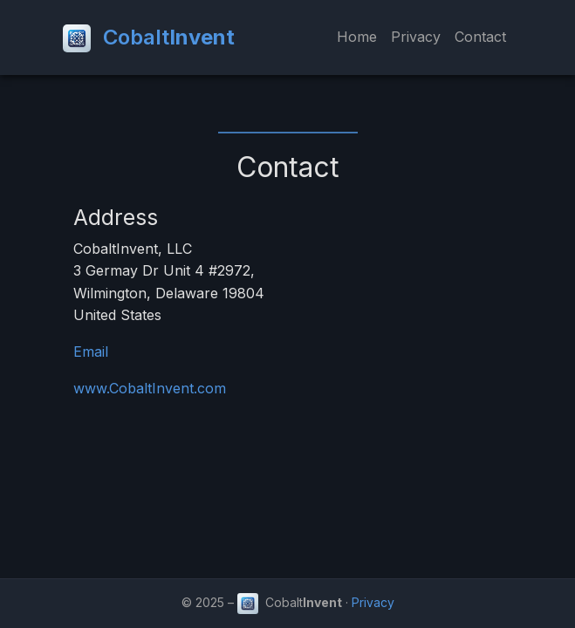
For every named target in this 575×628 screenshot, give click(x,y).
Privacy (416, 36)
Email (90, 351)
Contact (480, 36)
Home (357, 36)
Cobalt (149, 38)
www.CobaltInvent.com (149, 388)
